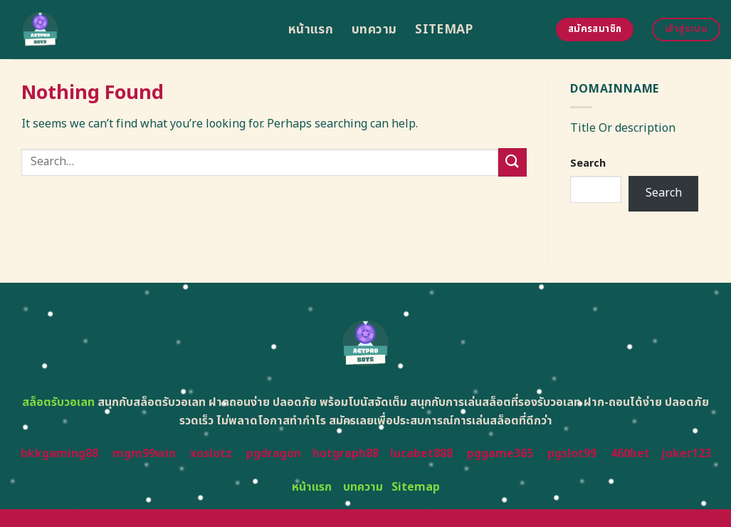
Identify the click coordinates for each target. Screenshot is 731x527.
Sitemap (444, 29)
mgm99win (144, 453)
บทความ (374, 29)
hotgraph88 (345, 453)
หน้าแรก (310, 29)
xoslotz (211, 453)
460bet (630, 453)
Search (588, 163)
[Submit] (512, 162)
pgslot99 (571, 453)
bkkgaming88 (59, 453)
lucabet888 (421, 453)
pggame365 (500, 453)
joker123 (686, 453)
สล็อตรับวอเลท (58, 402)
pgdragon (273, 453)
